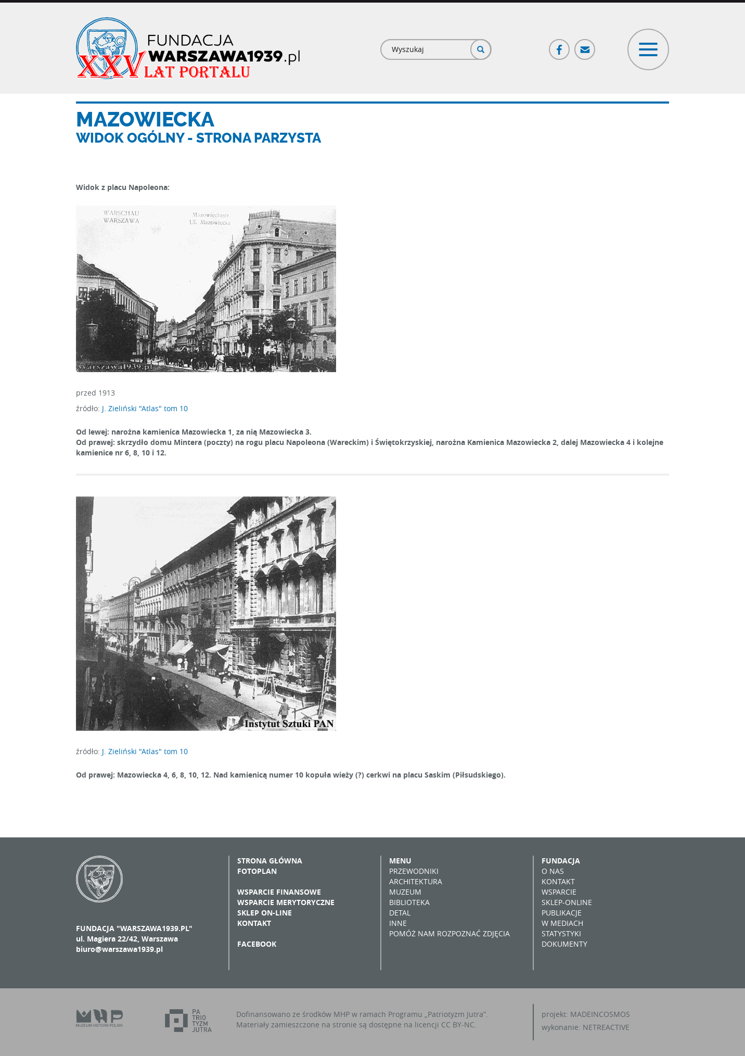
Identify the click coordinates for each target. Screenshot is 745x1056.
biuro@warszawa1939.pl (119, 949)
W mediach (562, 923)
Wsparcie (559, 892)
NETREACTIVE (606, 1027)
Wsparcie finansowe (279, 892)
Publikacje (562, 913)
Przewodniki (414, 871)
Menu (400, 861)
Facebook (560, 45)
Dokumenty (564, 944)
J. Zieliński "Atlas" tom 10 (145, 408)
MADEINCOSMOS (600, 1014)
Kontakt (254, 923)
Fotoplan (257, 871)
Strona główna (269, 861)
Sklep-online (567, 902)
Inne (398, 923)
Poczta (585, 45)
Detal (399, 913)
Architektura (415, 881)
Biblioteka (409, 902)
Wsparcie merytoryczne (286, 902)
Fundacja (561, 861)
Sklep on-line (264, 913)
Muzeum (405, 892)
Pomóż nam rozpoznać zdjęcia (449, 933)
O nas (553, 871)
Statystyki (561, 933)
